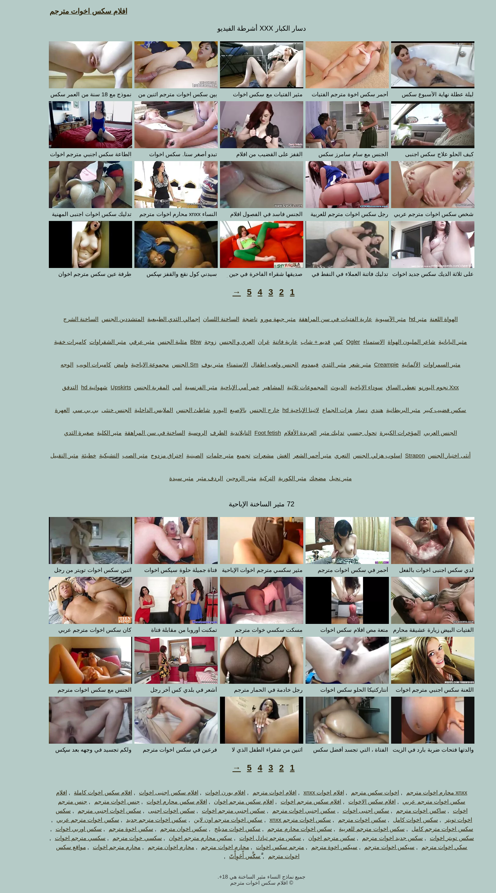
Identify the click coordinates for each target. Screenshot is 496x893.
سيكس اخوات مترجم (376, 847)
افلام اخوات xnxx (310, 792)
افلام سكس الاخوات (358, 801)
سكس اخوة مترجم (117, 829)
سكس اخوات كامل (401, 819)
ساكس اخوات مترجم (407, 810)
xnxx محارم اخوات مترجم (423, 792)
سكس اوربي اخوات (65, 829)
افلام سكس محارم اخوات (163, 801)
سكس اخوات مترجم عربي (74, 819)
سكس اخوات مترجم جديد (142, 819)
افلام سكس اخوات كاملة (89, 792)
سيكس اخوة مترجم (321, 847)
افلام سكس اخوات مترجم (75, 11)
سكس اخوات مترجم (348, 819)
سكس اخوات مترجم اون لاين (214, 819)
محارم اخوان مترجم (157, 847)
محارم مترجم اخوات (103, 847)
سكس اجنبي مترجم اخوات (220, 810)
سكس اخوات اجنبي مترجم (96, 810)
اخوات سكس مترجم (361, 792)
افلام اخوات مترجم (261, 792)
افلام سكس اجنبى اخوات (155, 792)
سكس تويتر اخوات (438, 838)
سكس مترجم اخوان (318, 838)
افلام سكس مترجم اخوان (230, 801)
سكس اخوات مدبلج (224, 829)
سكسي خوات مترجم (123, 838)
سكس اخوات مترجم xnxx (286, 819)
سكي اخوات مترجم (431, 847)
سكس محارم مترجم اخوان (187, 838)
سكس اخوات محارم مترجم (286, 829)
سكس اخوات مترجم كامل (429, 829)
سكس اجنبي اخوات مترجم (290, 810)
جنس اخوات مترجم (103, 801)
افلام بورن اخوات (212, 792)
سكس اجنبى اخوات (352, 810)
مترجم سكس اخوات (266, 847)
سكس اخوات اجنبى (157, 810)
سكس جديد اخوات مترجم (378, 838)
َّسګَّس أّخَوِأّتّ (231, 856)
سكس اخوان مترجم (170, 829)
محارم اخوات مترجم (211, 847)
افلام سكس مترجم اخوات (297, 801)
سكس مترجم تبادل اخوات (257, 838)
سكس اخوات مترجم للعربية (358, 829)
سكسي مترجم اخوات (66, 838)
